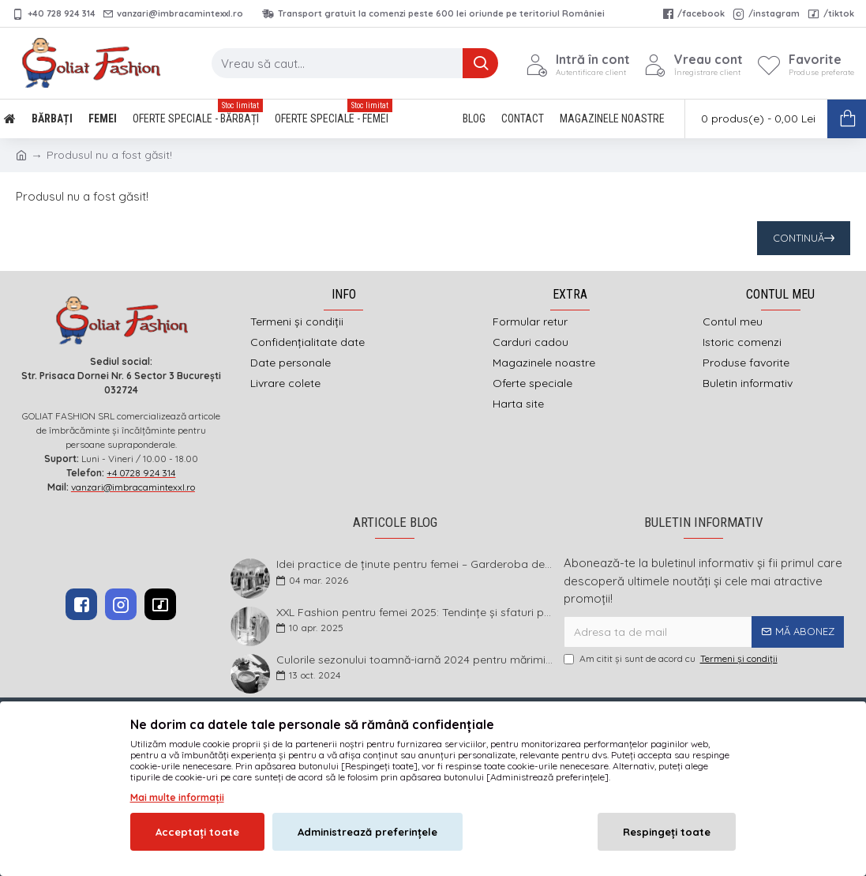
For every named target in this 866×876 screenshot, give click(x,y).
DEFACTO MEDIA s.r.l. (533, 743)
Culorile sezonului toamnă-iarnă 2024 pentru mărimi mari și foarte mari (414, 660)
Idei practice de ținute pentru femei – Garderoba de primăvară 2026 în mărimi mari (414, 564)
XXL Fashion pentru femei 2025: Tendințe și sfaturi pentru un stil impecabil (414, 612)
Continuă (798, 237)
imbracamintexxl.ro (391, 743)
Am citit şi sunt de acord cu (672, 659)
